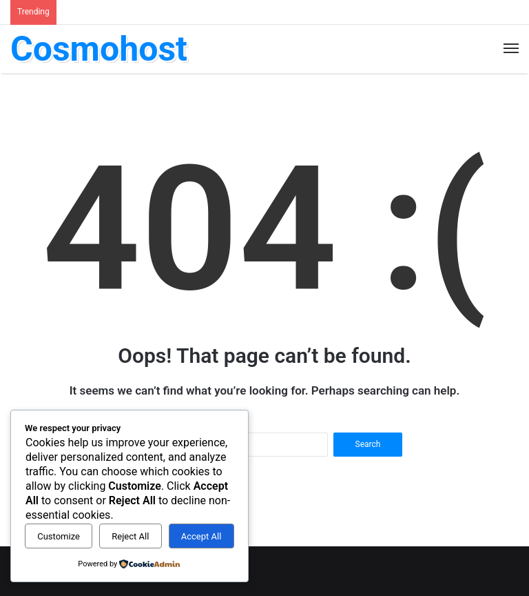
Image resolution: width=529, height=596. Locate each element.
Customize (58, 536)
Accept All (201, 536)
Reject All (130, 536)
